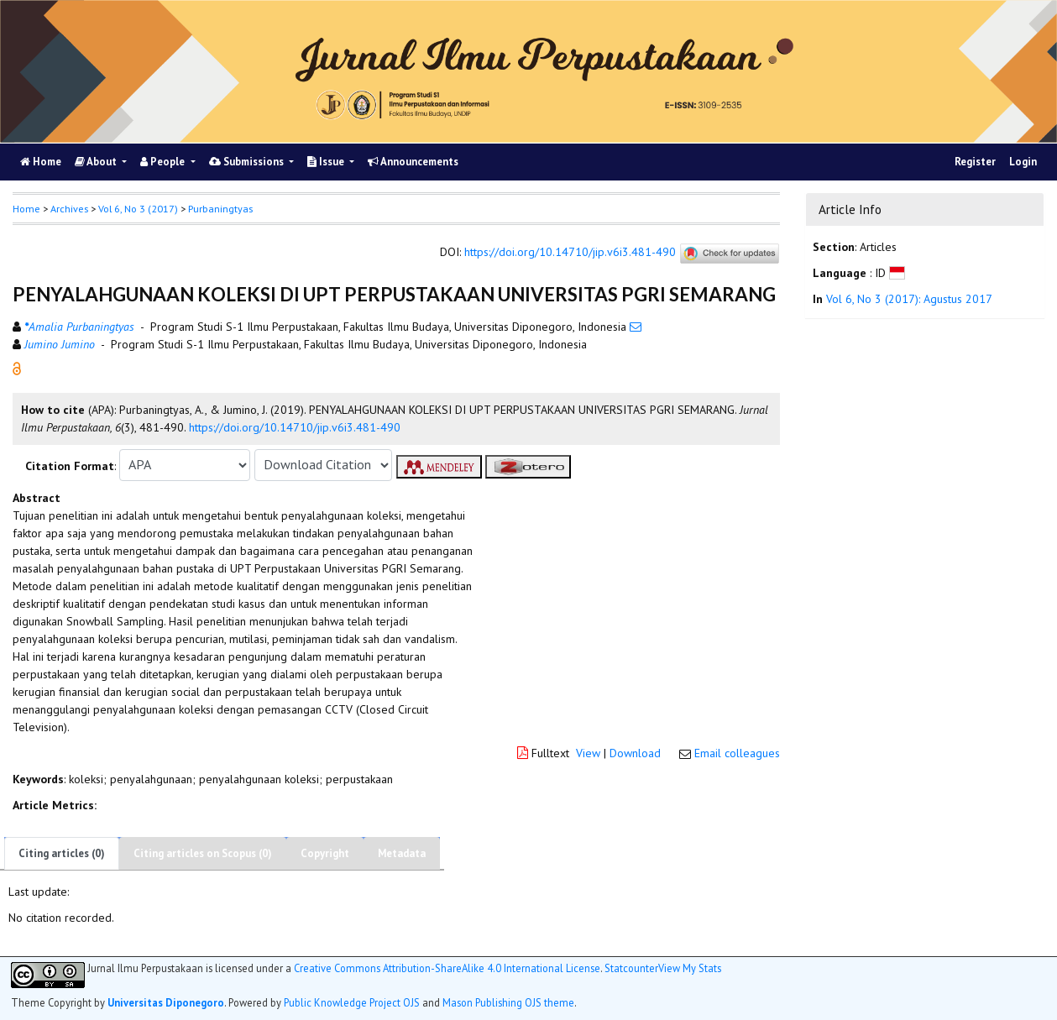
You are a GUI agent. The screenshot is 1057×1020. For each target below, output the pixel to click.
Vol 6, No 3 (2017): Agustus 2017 (909, 298)
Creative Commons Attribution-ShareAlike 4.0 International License (447, 968)
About (97, 161)
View (588, 753)
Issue (327, 161)
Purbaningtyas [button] (220, 208)
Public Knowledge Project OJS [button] (352, 1002)
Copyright (325, 853)
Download (635, 753)
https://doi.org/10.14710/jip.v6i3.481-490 (570, 252)
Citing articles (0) (61, 853)
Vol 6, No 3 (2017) (138, 208)
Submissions (247, 161)
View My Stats (689, 968)
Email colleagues (737, 753)
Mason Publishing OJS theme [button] (508, 1002)
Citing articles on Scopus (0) (202, 853)
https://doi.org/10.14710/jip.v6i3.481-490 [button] (294, 427)
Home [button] (26, 208)
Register (975, 161)
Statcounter (631, 968)
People (163, 161)
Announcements (413, 161)
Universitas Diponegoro (165, 1002)
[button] (17, 366)
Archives (69, 208)
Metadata (402, 853)
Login (1023, 161)
